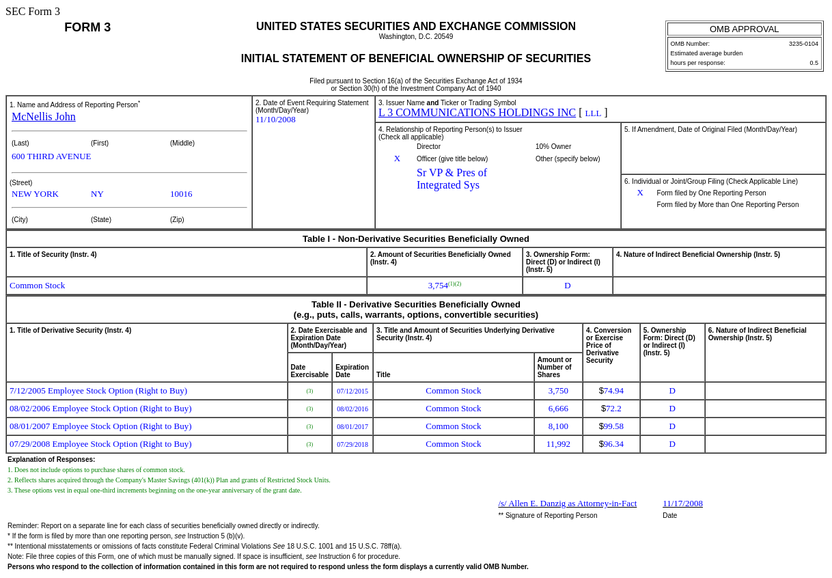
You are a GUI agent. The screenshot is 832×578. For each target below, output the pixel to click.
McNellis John (44, 116)
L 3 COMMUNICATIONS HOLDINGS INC (477, 112)
